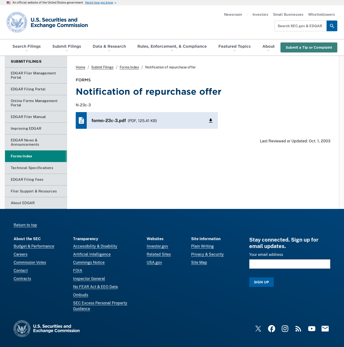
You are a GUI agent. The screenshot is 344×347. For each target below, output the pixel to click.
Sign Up (261, 282)
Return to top (25, 225)
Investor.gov (157, 246)
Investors (260, 14)
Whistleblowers (321, 14)
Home (80, 67)
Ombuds (80, 295)
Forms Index (129, 67)
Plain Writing (202, 246)
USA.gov (154, 262)
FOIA (77, 270)
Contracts (22, 278)
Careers (20, 254)
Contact (21, 270)
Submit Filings (102, 67)
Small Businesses (288, 14)
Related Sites (159, 254)
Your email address (266, 254)
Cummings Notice (89, 262)
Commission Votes (30, 262)
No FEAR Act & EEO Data (95, 287)
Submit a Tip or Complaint (309, 47)
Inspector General (89, 278)
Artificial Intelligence (92, 254)
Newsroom (233, 14)
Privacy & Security (207, 254)
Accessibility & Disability (95, 246)
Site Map (199, 262)
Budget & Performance (34, 246)
